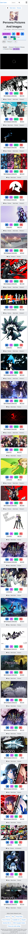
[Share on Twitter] (13, 33)
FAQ (13, 916)
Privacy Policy (19, 916)
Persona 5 (11, 47)
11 (16, 426)
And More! (16, 49)
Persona (19, 8)
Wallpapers (9, 41)
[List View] (8, 37)
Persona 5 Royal (8, 49)
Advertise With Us (7, 923)
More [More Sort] (10, 38)
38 (16, 93)
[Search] (19, 2)
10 (16, 250)
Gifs (15, 41)
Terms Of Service (6, 919)
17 (16, 171)
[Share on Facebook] (22, 33)
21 (16, 145)
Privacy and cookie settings (14, 926)
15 (16, 281)
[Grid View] (5, 37)
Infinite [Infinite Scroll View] (13, 37)
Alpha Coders (3, 2)
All (4, 41)
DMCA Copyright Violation (19, 923)
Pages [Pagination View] (18, 37)
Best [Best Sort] (5, 38)
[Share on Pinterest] (18, 33)
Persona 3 (17, 47)
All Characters (18, 848)
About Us (8, 916)
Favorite (6, 34)
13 (16, 197)
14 (16, 224)
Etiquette (24, 919)
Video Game (13, 8)
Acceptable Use (16, 919)
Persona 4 (22, 483)
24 (16, 345)
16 (16, 119)
